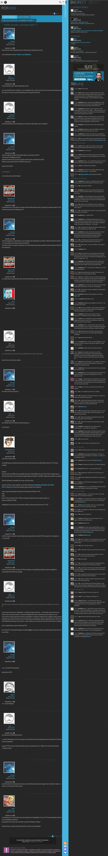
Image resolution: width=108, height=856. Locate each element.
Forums (77, 36)
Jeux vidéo (24, 17)
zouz (13, 301)
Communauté (67, 419)
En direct (80, 2)
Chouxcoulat (11, 198)
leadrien (78, 18)
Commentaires (81, 7)
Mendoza (78, 47)
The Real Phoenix (10, 449)
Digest (96, 2)
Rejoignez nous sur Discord (67, 846)
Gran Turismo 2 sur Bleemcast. (21, 54)
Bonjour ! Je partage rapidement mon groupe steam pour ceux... (87, 61)
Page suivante (59, 13)
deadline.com (89, 551)
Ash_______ (12, 77)
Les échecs (75, 43)
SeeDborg (78, 27)
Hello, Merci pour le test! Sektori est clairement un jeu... (85, 23)
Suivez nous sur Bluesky (67, 852)
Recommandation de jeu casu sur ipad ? (83, 42)
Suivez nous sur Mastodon (67, 849)
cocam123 (78, 56)
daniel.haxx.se (90, 518)
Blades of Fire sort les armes (80, 13)
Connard (78, 9)
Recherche (59, 2)
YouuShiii (12, 115)
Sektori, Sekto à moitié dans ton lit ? (81, 22)
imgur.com (79, 307)
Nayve (77, 38)
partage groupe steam (78, 59)
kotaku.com (85, 420)
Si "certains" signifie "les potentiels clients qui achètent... (85, 14)
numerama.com (99, 475)
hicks (13, 808)
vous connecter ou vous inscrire (35, 841)
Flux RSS (67, 843)
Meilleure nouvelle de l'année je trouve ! (81, 32)
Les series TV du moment (79, 51)
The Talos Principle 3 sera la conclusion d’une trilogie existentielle (89, 30)
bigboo (13, 695)
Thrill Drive (21, 162)
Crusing (12, 41)
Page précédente (49, 13)
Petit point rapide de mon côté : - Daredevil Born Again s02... (86, 52)
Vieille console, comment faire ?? (18, 20)
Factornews (10, 17)
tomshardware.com (88, 181)
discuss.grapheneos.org (82, 145)
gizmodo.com (94, 655)
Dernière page (61, 13)
